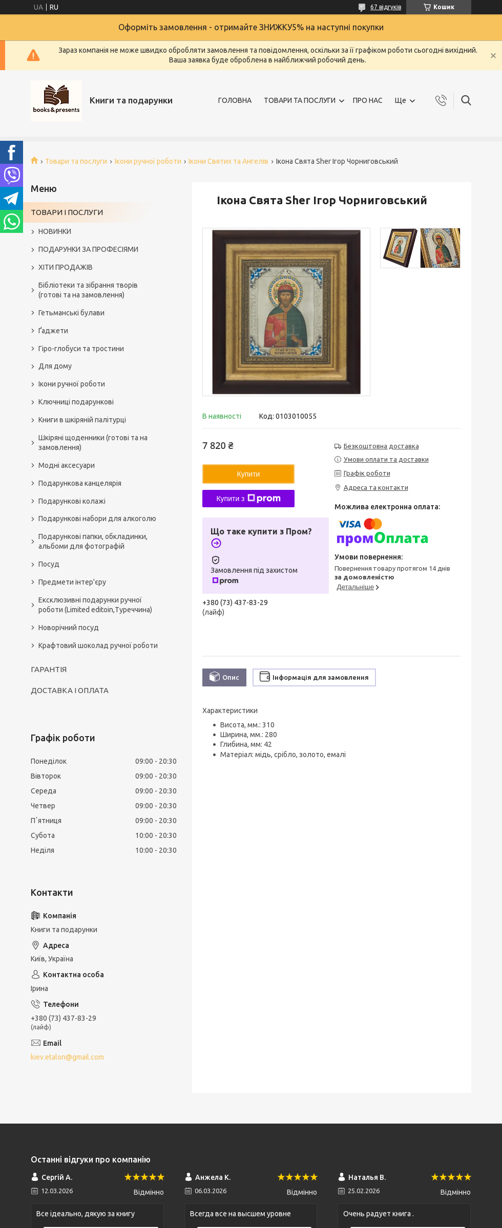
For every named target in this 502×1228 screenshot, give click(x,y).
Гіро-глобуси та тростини (81, 348)
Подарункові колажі (72, 501)
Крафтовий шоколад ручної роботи (98, 645)
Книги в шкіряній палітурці (82, 420)
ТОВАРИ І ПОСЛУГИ (67, 212)
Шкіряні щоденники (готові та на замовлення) (93, 442)
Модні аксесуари (66, 465)
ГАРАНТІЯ (49, 669)
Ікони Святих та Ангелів (228, 161)
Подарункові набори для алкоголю (97, 518)
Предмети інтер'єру (72, 582)
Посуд (48, 564)
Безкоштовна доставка (381, 445)
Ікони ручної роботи (148, 161)
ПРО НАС (368, 100)
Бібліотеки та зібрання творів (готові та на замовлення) (88, 290)
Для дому (55, 366)
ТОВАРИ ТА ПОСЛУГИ (300, 100)
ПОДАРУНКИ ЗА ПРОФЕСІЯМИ (88, 249)
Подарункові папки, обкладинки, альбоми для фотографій (93, 541)
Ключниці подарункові (76, 402)
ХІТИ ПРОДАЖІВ (65, 267)
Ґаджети (53, 331)
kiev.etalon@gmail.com (67, 1057)
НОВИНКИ (54, 231)
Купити (248, 474)
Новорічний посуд (68, 627)
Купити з (248, 498)
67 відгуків (385, 7)
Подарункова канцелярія (79, 483)
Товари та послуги (76, 161)
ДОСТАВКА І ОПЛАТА (70, 690)
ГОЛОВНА (235, 100)
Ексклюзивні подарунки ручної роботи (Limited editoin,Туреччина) (95, 605)
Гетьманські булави (71, 313)
